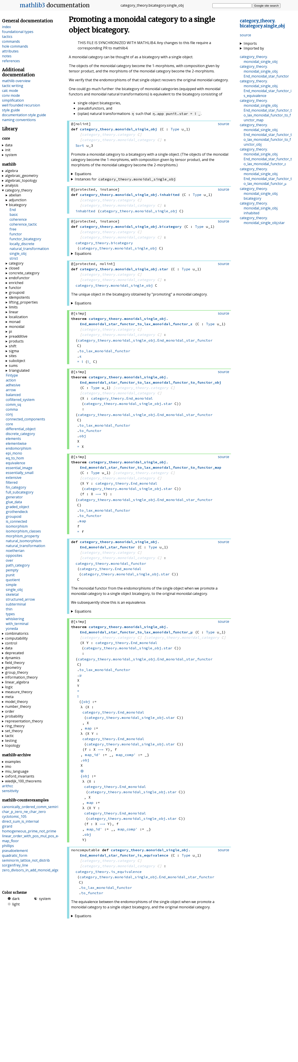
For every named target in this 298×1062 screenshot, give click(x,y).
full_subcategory (19, 492)
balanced (13, 394)
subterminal (16, 604)
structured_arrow (20, 599)
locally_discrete (22, 243)
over (9, 560)
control (11, 643)
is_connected (16, 521)
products (16, 341)
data (8, 145)
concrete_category (24, 273)
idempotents (19, 297)
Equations (83, 173)
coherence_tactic (23, 224)
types (10, 613)
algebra (11, 170)
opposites (14, 555)
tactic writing (12, 85)
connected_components (25, 419)
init (7, 149)
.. (262, 23)
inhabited (85, 211)
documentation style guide (24, 114)
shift (12, 346)
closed (14, 268)
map (82, 521)
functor (16, 234)
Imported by (254, 48)
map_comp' (126, 754)
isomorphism (17, 526)
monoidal (16, 326)
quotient (13, 579)
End (13, 209)
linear (13, 312)
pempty (12, 570)
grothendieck (17, 511)
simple (11, 584)
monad (14, 321)
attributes (10, 51)
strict (14, 258)
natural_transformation (29, 248)
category (16, 263)
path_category (18, 565)
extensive (13, 477)
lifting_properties (23, 302)
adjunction (17, 199)
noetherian (15, 550)
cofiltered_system (20, 399)
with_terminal (17, 623)
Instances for (125, 179)
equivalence (15, 462)
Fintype (12, 375)
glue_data (14, 501)
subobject (17, 360)
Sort (79, 145)
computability (16, 638)
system (11, 154)
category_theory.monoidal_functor (110, 563)
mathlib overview (16, 80)
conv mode (11, 95)
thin (9, 609)
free (13, 229)
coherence (18, 219)
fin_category (16, 487)
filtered (11, 482)
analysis (11, 185)
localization (18, 316)
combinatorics (17, 633)
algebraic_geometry (21, 175)
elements (13, 438)
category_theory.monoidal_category (118, 139)
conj (9, 414)
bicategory (18, 204)
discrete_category (20, 433)
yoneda (12, 628)
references (11, 60)
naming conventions (19, 119)
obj (82, 436)
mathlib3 (32, 5)
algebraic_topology (21, 180)
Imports (250, 43)
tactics (7, 36)
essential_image (19, 467)
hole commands (15, 46)
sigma (14, 350)
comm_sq (13, 404)
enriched (16, 282)
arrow (11, 389)
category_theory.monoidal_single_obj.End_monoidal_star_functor (145, 340)
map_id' (92, 754)
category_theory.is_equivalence (108, 871)
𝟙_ (89, 361)
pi (10, 331)
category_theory (18, 190)
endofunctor (19, 277)
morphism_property (22, 536)
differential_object (21, 428)
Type (175, 129)
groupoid (16, 292)
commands (11, 41)
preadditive (18, 336)
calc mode (10, 90)
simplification (13, 100)
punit (10, 575)
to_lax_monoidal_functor (104, 351)
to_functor (90, 430)
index (6, 26)
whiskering (15, 618)
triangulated (19, 370)
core (9, 424)
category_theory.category (108, 134)
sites (13, 355)
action (11, 380)
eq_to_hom (15, 458)
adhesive (13, 385)
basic (14, 214)
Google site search (266, 5)
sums (13, 365)
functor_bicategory (25, 238)
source (245, 35)
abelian (15, 195)
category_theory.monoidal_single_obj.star (128, 403)
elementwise (16, 443)
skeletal (12, 594)
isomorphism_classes (23, 531)
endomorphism (18, 448)
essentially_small (19, 472)
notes (7, 56)
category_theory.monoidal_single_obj (138, 211)
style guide (11, 110)
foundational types (17, 31)
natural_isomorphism (23, 540)
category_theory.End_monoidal (122, 398)
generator (14, 497)
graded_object (17, 506)
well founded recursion (21, 105)
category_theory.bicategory (104, 243)
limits (13, 307)
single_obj (18, 253)
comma (12, 409)
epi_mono (14, 453)
